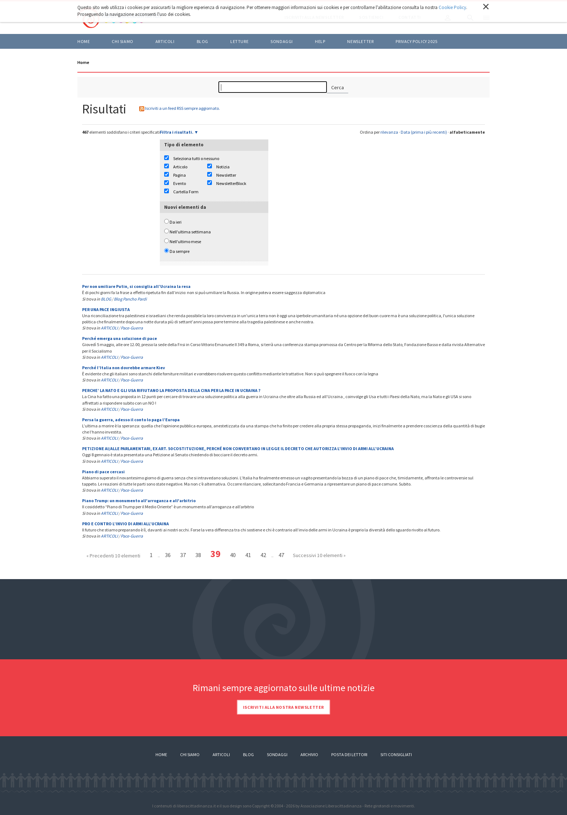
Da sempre (179, 251)
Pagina (179, 175)
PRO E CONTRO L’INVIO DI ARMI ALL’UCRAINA (125, 523)
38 (198, 555)
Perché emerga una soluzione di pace (119, 338)
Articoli (221, 754)
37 (183, 555)
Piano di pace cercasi (103, 471)
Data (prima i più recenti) (424, 132)
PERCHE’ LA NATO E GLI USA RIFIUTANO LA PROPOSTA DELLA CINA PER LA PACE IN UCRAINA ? (171, 390)
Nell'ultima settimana (190, 231)
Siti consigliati (396, 754)
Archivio (309, 754)
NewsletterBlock (231, 183)
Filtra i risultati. (176, 132)
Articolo (180, 166)
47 (281, 555)
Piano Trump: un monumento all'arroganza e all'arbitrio (139, 500)
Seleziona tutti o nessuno (196, 158)
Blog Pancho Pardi (130, 299)
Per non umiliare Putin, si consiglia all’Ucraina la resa (136, 286)
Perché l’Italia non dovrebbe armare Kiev (123, 367)
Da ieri (176, 222)
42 (263, 555)
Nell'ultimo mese (185, 241)
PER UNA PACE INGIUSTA (106, 309)
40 (233, 555)
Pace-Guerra (132, 328)
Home (83, 41)
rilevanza (389, 132)
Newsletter (360, 41)
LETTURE (239, 41)
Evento (179, 183)
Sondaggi (281, 41)
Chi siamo (122, 41)
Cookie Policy (452, 7)
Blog (248, 754)
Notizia (223, 166)
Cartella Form (186, 191)
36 (168, 555)
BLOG (202, 41)
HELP (320, 41)
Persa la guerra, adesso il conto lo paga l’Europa (131, 419)
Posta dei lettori (349, 754)
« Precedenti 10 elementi (113, 555)
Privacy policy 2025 (416, 41)
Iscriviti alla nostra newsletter (283, 707)
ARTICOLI (165, 41)
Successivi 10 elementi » (319, 555)
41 (248, 555)
